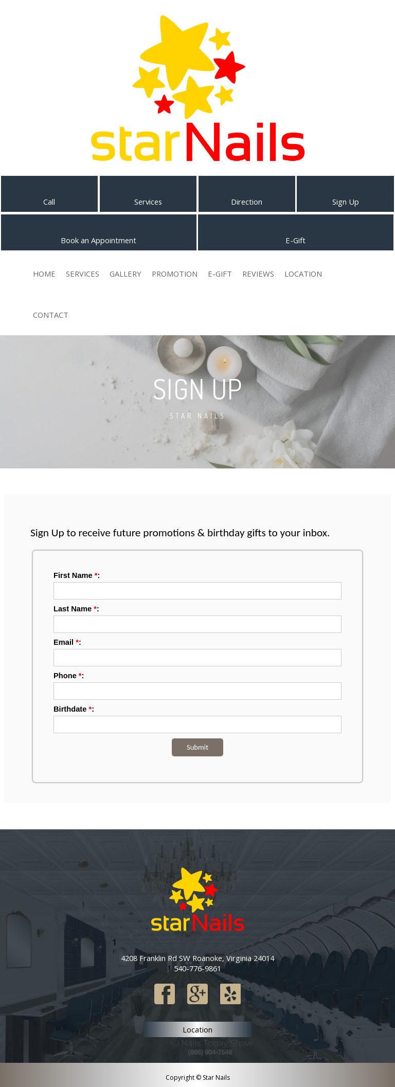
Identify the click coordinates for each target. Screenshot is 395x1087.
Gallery (125, 273)
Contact (50, 315)
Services (82, 273)
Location (303, 273)
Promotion (175, 273)
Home (44, 273)
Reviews (258, 273)
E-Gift (220, 273)
